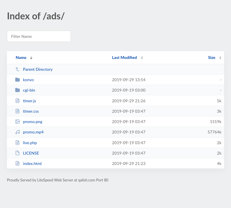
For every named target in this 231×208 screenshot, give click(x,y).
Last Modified (124, 57)
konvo (24, 79)
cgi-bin (25, 90)
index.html (28, 163)
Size (211, 57)
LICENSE (27, 153)
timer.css (27, 111)
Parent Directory (34, 69)
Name (21, 57)
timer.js (25, 100)
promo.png (28, 121)
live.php (26, 142)
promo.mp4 (29, 131)
